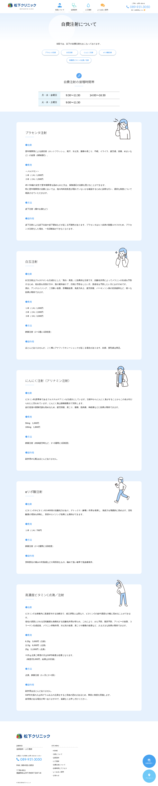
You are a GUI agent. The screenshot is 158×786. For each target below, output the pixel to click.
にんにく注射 (90, 56)
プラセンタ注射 (43, 56)
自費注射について (59, 765)
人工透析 (88, 7)
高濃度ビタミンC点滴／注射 (79, 63)
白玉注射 (67, 56)
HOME (55, 751)
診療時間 (149, 761)
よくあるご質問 (103, 7)
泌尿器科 (74, 7)
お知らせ (56, 775)
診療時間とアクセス (60, 768)
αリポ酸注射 (114, 56)
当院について (60, 7)
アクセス (149, 776)
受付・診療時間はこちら (142, 10)
